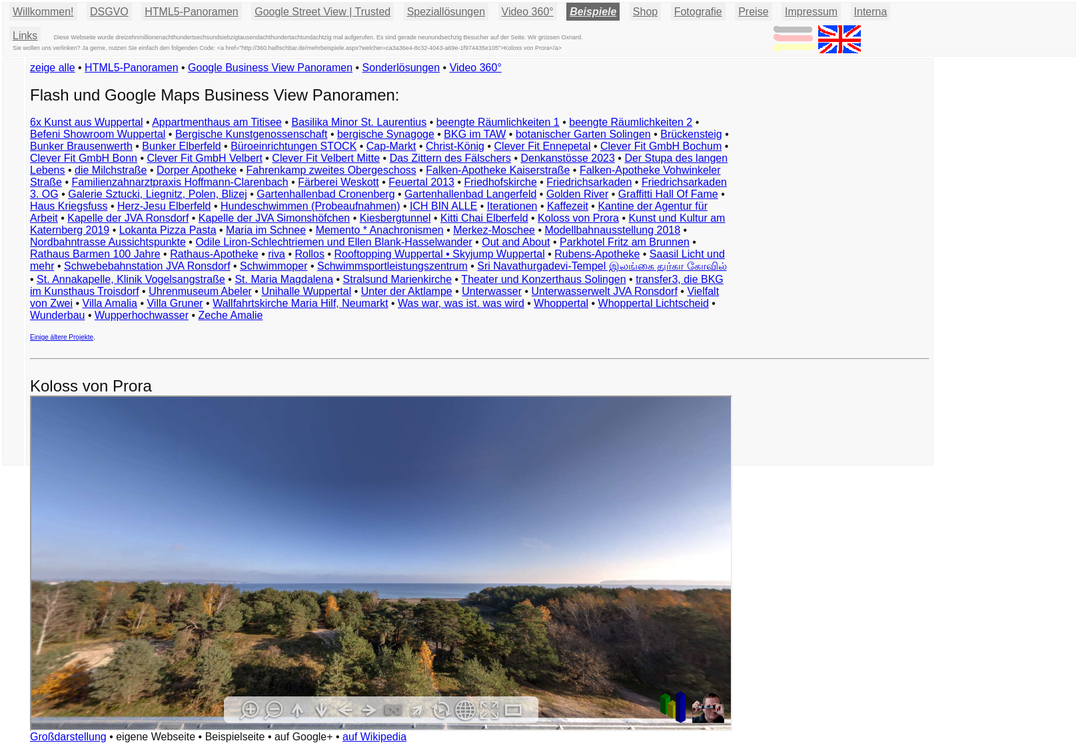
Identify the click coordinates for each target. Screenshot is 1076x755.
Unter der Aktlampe (406, 291)
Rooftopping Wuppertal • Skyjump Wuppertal (439, 254)
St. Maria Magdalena (284, 279)
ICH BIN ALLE (443, 206)
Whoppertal (561, 303)
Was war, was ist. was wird (461, 303)
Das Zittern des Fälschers (450, 158)
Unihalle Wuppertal (306, 291)
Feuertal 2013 (421, 182)
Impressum (811, 11)
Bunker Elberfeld (181, 146)
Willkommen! (43, 11)
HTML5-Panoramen (192, 11)
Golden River (577, 194)
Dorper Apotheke (197, 170)
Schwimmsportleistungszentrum (392, 266)
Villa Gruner (175, 303)
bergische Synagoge (385, 134)
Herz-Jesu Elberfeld (164, 206)
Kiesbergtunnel (395, 218)
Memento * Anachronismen (380, 230)
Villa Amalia (110, 303)
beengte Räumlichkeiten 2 (630, 122)
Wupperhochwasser (142, 315)
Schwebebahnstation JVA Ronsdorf (147, 266)
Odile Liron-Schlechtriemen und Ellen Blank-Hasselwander (333, 242)
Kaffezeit (567, 206)
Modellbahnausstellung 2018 (612, 230)
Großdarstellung (68, 736)
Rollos (309, 254)
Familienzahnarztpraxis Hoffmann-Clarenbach (180, 182)
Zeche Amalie (231, 315)
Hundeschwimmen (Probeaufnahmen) (310, 206)
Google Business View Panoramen (270, 67)
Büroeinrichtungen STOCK (293, 146)
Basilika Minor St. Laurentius (358, 122)
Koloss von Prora (578, 218)
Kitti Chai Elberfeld (484, 218)
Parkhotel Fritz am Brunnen (625, 242)
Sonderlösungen (401, 67)
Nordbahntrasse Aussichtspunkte (108, 242)
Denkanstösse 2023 (567, 158)
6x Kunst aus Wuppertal (86, 122)
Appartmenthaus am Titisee (217, 122)
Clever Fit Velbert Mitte (326, 158)
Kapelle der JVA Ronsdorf (128, 218)
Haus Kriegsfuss (69, 206)
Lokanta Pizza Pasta (168, 230)
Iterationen (512, 206)
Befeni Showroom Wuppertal (97, 134)
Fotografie (698, 11)
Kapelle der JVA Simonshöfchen (274, 218)
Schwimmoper (273, 266)
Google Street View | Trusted (322, 11)
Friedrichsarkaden (589, 182)
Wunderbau (57, 315)
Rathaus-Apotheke (214, 254)
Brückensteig (691, 134)
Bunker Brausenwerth (81, 146)
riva (276, 254)
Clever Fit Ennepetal (542, 146)
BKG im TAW (475, 134)
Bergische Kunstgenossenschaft (251, 134)
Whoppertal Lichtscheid (653, 303)
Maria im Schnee (266, 230)
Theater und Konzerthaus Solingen (543, 279)
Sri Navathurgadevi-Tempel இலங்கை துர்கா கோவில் (601, 266)
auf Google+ (303, 736)
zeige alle (52, 67)
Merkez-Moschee (494, 230)
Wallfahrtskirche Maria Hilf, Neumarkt (300, 303)
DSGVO (109, 11)
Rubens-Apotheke (597, 254)
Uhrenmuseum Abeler (200, 291)
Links (25, 35)
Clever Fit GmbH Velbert (204, 158)
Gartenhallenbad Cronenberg (325, 194)
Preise (753, 11)
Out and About (516, 242)
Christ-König (455, 146)
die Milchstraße (111, 170)
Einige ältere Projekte (61, 337)
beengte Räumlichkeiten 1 (498, 122)
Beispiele (593, 11)
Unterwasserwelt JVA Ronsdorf (605, 291)
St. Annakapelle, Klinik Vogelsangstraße (131, 279)
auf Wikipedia (374, 736)
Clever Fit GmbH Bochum (661, 146)
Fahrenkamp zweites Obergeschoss (331, 170)
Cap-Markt (391, 146)
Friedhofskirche (500, 182)
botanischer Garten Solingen (583, 134)
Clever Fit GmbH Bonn (83, 158)
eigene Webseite (155, 736)
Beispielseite (235, 736)
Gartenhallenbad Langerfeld (470, 194)
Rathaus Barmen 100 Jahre (95, 254)
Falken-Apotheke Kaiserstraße (498, 170)
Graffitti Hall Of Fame (668, 194)
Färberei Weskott (338, 182)
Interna (870, 11)
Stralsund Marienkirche (397, 279)
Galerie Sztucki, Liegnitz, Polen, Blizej (157, 194)
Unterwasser (492, 291)
